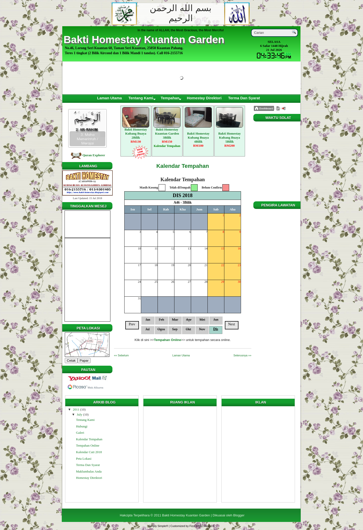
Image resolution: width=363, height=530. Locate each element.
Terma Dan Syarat (244, 98)
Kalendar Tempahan (182, 166)
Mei (202, 320)
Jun (216, 320)
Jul (147, 329)
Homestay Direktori (204, 98)
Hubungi (81, 426)
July (79, 414)
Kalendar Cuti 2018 (89, 452)
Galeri (80, 432)
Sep (174, 329)
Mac (175, 320)
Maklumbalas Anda (88, 471)
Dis (215, 329)
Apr (189, 320)
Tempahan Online (87, 445)
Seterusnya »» (242, 355)
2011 (76, 409)
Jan (147, 320)
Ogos (161, 329)
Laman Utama (109, 98)
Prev (132, 324)
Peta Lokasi (83, 458)
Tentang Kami (140, 98)
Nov (202, 329)
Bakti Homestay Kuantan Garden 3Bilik (167, 125)
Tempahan (170, 98)
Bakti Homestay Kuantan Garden (144, 39)
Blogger (239, 515)
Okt (188, 329)
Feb (161, 320)
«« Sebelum (121, 355)
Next (231, 324)
